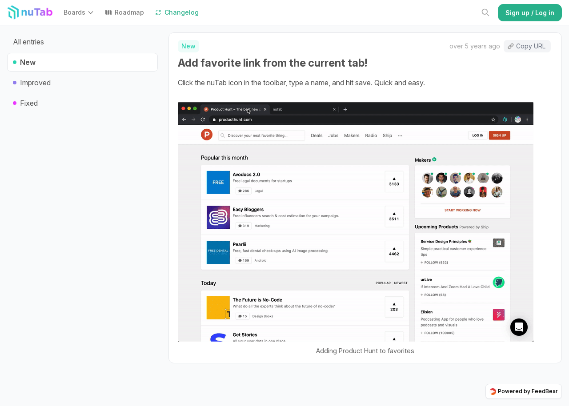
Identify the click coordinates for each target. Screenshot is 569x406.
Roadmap (124, 12)
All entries (28, 41)
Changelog (177, 12)
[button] (81, 12)
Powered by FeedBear (523, 391)
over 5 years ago (474, 46)
